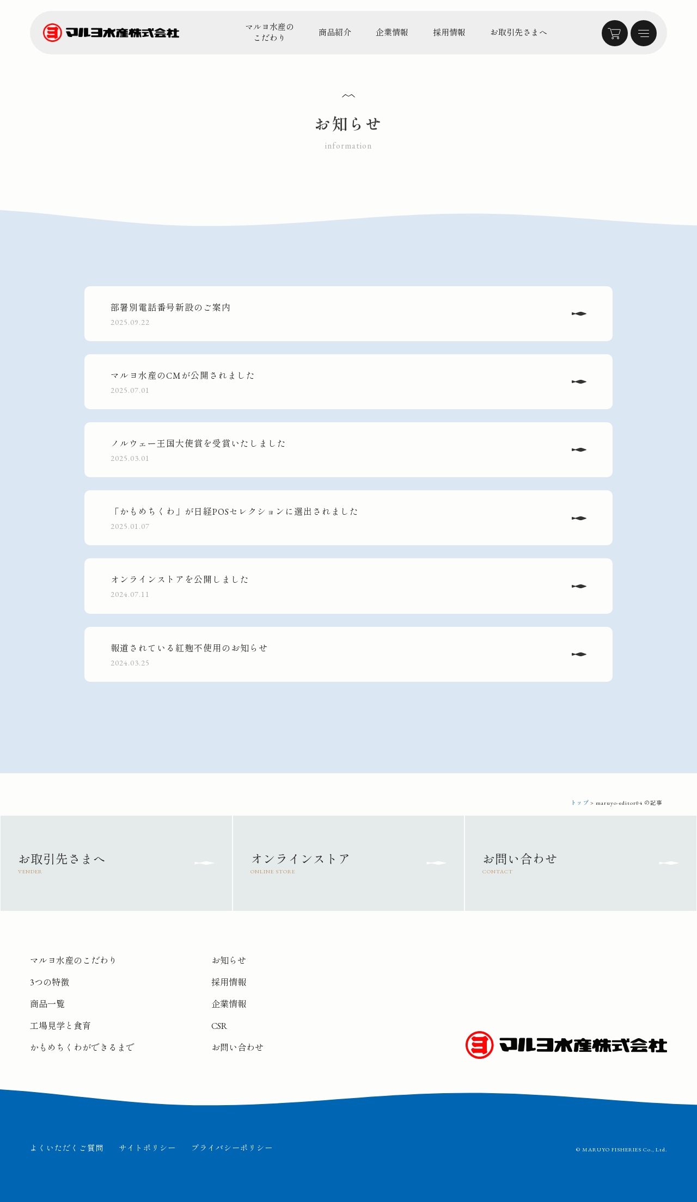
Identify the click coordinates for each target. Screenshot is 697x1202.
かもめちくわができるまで (82, 1047)
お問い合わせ (237, 1047)
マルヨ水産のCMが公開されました (337, 383)
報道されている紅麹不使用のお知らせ (337, 656)
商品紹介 (335, 32)
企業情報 (392, 32)
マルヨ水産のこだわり (269, 32)
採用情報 (449, 32)
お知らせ (228, 960)
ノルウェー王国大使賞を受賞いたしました (337, 451)
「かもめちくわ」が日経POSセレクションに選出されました (337, 519)
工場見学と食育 (60, 1026)
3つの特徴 (49, 982)
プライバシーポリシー (232, 1148)
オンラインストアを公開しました (337, 587)
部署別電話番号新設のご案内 (337, 315)
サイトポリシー (147, 1148)
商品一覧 (47, 1004)
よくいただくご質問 (66, 1148)
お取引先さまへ (518, 32)
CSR (219, 1026)
